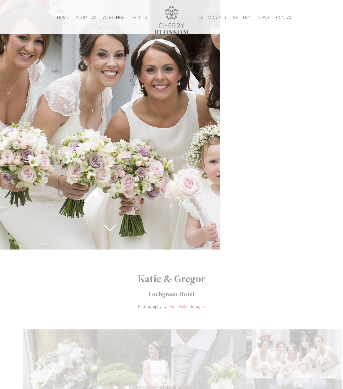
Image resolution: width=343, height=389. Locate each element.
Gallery (240, 16)
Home (64, 16)
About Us (87, 16)
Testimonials (210, 16)
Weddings (115, 16)
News (262, 16)
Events (140, 16)
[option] (171, 194)
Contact (284, 16)
